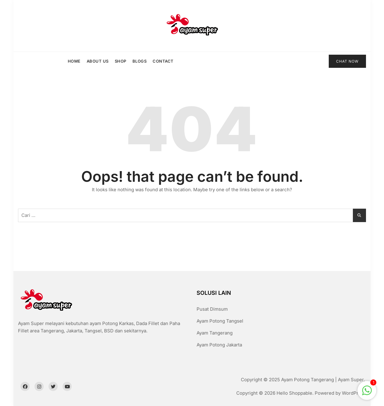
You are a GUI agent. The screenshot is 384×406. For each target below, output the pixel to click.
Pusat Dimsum (212, 309)
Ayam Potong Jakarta (219, 345)
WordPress (354, 393)
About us (98, 61)
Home (74, 61)
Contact (163, 61)
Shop (120, 61)
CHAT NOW (347, 61)
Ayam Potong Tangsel (220, 321)
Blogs (139, 61)
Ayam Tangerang (215, 333)
